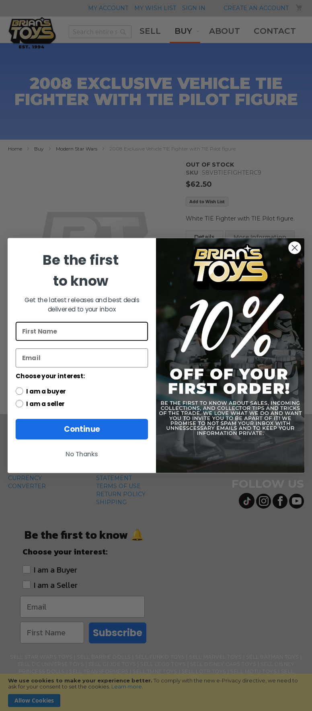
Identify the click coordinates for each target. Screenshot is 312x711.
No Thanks (82, 454)
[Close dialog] (294, 247)
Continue (82, 429)
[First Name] (82, 331)
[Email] (82, 357)
